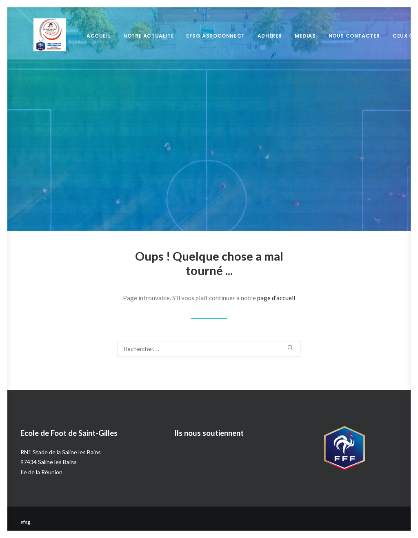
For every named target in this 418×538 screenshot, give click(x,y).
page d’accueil (276, 297)
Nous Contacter (341, 35)
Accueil (85, 35)
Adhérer (257, 35)
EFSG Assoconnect (202, 35)
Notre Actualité (135, 35)
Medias (292, 35)
